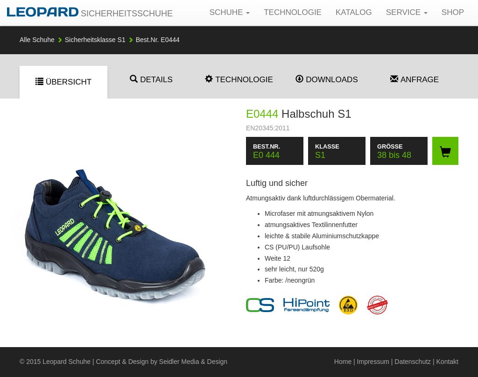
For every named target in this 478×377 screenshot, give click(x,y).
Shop (453, 12)
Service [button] (407, 12)
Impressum (373, 361)
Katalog (354, 12)
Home (342, 361)
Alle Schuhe (37, 39)
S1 (95, 39)
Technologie (293, 12)
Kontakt (447, 361)
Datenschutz (412, 361)
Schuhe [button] (230, 12)
